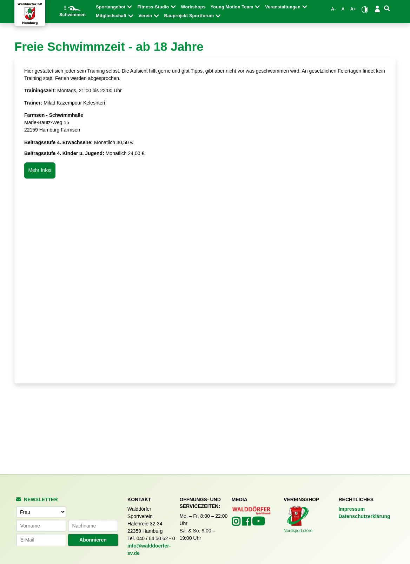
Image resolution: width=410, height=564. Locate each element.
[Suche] (387, 8)
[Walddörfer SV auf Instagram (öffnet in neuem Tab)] (237, 523)
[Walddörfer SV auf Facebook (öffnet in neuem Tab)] (247, 523)
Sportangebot (111, 7)
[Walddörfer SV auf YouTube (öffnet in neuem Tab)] (258, 523)
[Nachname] (93, 526)
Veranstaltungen (283, 7)
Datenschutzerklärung (364, 516)
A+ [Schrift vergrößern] (353, 9)
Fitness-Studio (153, 7)
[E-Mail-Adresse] (41, 540)
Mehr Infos (39, 170)
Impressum (351, 509)
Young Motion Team (232, 7)
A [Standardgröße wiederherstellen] (343, 9)
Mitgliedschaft (112, 15)
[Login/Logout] (377, 9)
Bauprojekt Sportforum (190, 15)
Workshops (193, 7)
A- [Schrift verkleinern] (333, 9)
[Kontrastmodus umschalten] (364, 9)
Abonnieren (93, 540)
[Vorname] (41, 526)
